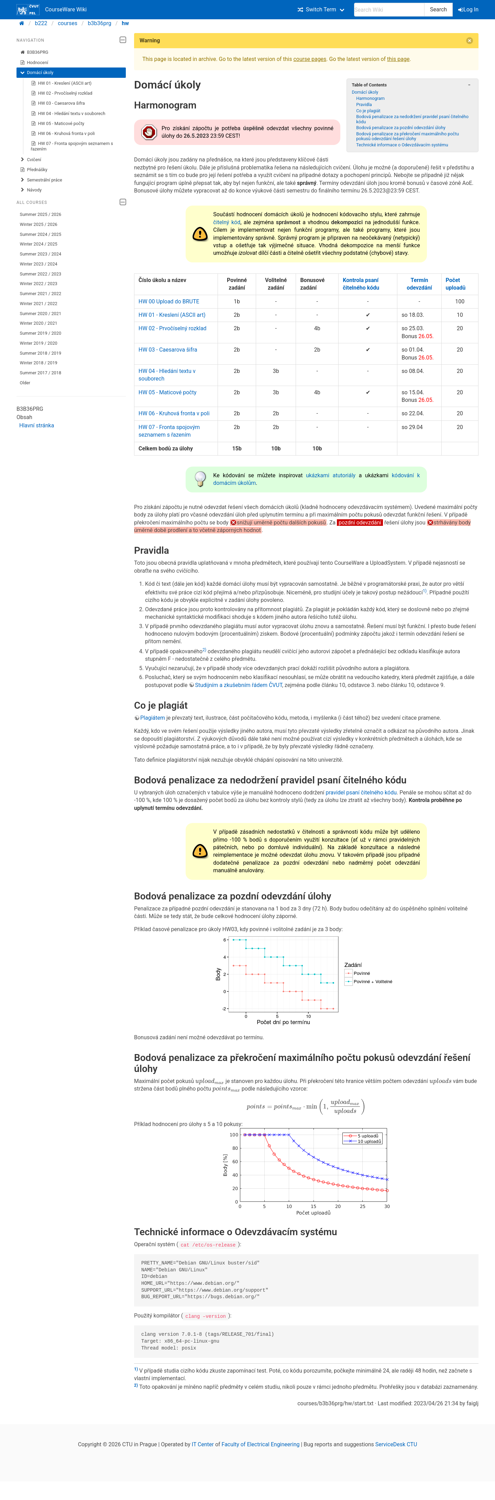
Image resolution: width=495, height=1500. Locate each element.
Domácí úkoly (37, 72)
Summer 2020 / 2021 (41, 313)
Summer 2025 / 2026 (41, 214)
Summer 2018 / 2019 (41, 353)
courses (67, 23)
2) (204, 649)
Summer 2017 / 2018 (41, 372)
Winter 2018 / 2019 (38, 362)
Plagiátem (152, 718)
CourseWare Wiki (51, 9)
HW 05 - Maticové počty (58, 123)
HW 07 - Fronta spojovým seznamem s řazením (72, 146)
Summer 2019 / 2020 (41, 333)
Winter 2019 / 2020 (38, 343)
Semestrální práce (41, 180)
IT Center (203, 1444)
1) (425, 590)
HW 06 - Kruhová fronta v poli (63, 133)
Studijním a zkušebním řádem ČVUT (238, 685)
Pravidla (364, 104)
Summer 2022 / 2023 (41, 274)
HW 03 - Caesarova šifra (58, 103)
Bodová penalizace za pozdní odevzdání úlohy (401, 127)
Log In (468, 9)
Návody (31, 190)
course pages (309, 59)
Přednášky (33, 170)
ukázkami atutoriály (330, 475)
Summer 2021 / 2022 (41, 293)
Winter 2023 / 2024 (38, 264)
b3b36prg (99, 23)
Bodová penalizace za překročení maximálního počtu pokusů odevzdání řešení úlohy (407, 136)
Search (438, 9)
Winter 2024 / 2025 (38, 244)
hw (125, 23)
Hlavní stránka (36, 425)
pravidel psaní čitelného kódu (361, 792)
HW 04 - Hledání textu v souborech (68, 113)
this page (398, 59)
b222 (41, 23)
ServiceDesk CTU (396, 1444)
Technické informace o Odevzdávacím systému (402, 144)
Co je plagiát (368, 110)
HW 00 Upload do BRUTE (169, 301)
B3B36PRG (34, 52)
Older (25, 382)
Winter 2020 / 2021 (38, 323)
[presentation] (209, 1081)
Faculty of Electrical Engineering (261, 1444)
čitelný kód (226, 222)
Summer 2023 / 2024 (41, 254)
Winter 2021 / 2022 (38, 303)
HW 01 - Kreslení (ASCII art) (61, 83)
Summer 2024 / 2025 (41, 234)
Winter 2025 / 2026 (38, 224)
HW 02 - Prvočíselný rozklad (61, 93)
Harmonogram (370, 98)
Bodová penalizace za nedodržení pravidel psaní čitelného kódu (412, 119)
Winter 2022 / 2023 (38, 283)
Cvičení (30, 160)
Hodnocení (34, 62)
